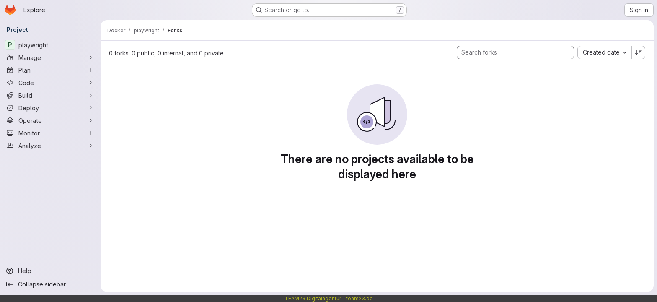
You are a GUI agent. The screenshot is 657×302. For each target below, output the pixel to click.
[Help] (50, 271)
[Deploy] (50, 108)
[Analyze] (50, 145)
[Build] (50, 95)
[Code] (50, 83)
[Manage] (50, 57)
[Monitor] (50, 133)
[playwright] (50, 45)
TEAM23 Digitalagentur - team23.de (329, 298)
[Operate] (50, 120)
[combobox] (604, 52)
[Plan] (50, 70)
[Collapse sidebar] (50, 284)
